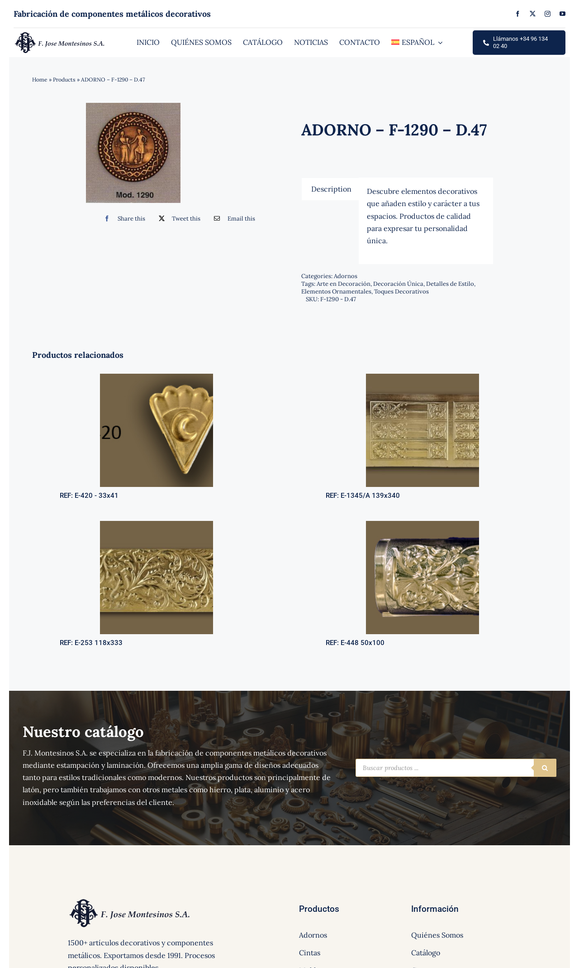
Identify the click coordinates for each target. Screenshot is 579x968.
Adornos (345, 276)
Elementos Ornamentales (336, 291)
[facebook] (518, 14)
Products (64, 79)
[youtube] (562, 14)
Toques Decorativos (401, 291)
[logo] (60, 34)
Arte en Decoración (343, 284)
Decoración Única (398, 284)
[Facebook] (122, 218)
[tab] (331, 189)
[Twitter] (177, 218)
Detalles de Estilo (450, 284)
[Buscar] (545, 768)
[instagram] (548, 14)
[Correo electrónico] (232, 218)
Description (331, 188)
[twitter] (533, 14)
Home (39, 79)
